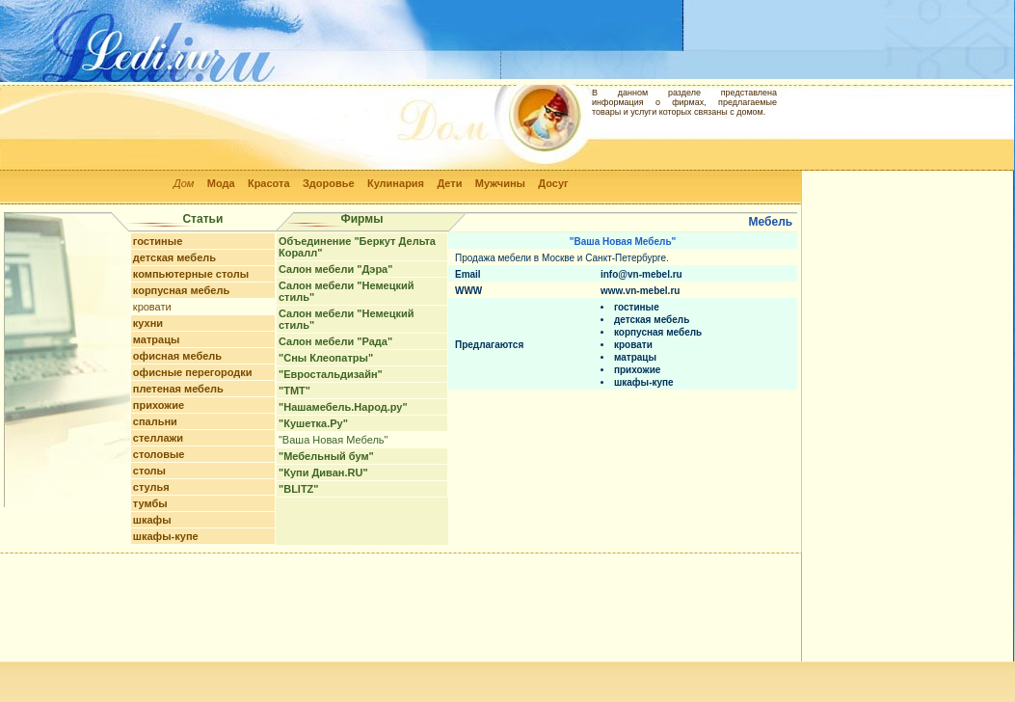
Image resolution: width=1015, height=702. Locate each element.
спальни (155, 421)
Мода (221, 183)
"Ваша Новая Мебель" (333, 440)
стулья (151, 487)
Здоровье (329, 183)
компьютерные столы (191, 274)
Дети (449, 183)
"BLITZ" (299, 489)
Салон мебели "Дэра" (335, 269)
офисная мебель (177, 356)
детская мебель (174, 257)
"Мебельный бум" (326, 456)
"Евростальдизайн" (331, 374)
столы (149, 470)
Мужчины (500, 183)
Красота (269, 183)
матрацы (156, 339)
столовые (159, 454)
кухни (148, 323)
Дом (184, 183)
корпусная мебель (181, 290)
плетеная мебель (178, 388)
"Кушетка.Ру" (313, 423)
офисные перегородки (193, 372)
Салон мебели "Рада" (335, 341)
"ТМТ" (294, 390)
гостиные (157, 241)
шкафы (152, 520)
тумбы (150, 503)
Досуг (553, 183)
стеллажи (158, 438)
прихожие (158, 405)
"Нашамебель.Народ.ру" (343, 407)
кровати (152, 306)
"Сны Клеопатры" (326, 358)
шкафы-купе (166, 536)
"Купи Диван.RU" (323, 472)
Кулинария (395, 183)
